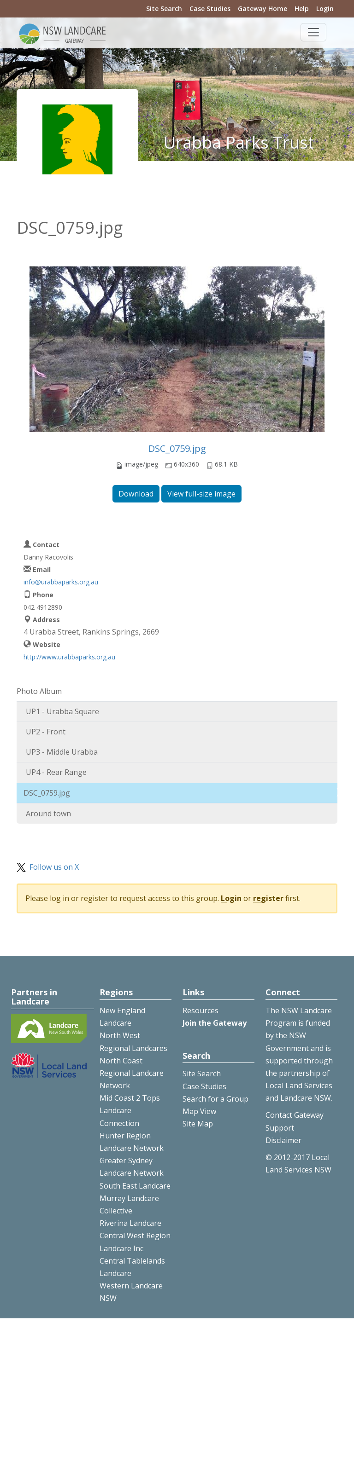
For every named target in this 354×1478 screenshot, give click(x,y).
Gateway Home (262, 8)
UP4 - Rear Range (56, 772)
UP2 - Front (45, 732)
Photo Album (39, 691)
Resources (200, 1010)
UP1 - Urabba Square (62, 711)
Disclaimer (283, 1140)
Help (302, 8)
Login (325, 8)
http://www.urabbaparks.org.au (69, 656)
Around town (48, 813)
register (268, 898)
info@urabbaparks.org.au (61, 581)
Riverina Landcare (130, 1223)
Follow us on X (54, 867)
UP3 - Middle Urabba (62, 752)
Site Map (198, 1124)
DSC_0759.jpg (177, 448)
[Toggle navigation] (313, 32)
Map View (199, 1111)
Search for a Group (215, 1099)
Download (135, 494)
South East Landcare (135, 1186)
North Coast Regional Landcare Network (132, 1073)
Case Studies (209, 8)
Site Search (164, 8)
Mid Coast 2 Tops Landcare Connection (130, 1110)
